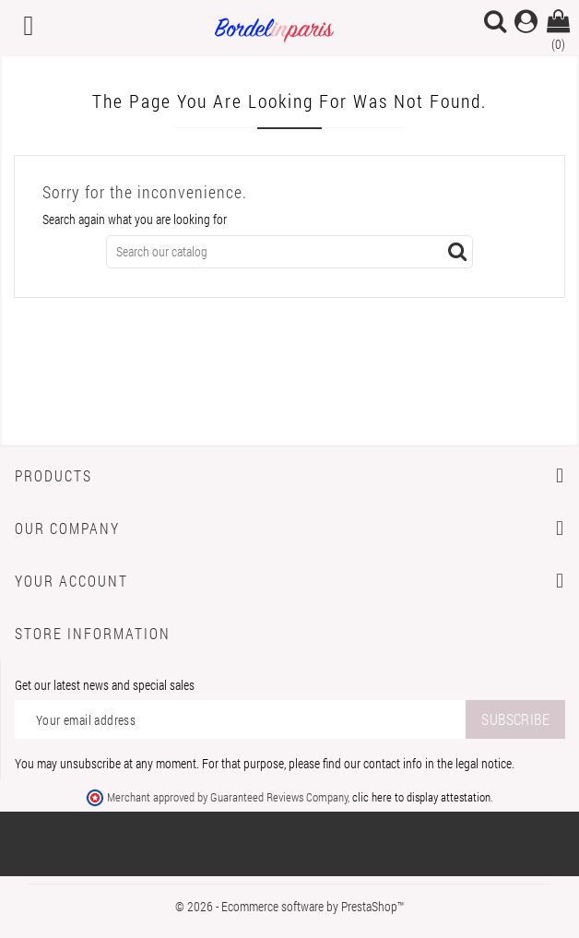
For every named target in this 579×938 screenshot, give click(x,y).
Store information (93, 633)
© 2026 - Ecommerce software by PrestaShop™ (289, 906)
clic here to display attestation (421, 797)
